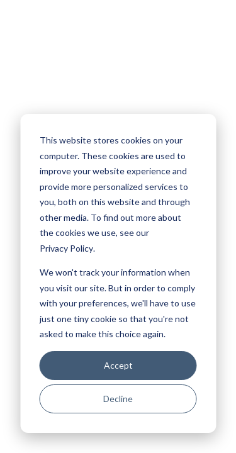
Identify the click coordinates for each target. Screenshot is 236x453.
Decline (118, 398)
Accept (118, 365)
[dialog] (118, 273)
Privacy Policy (66, 248)
